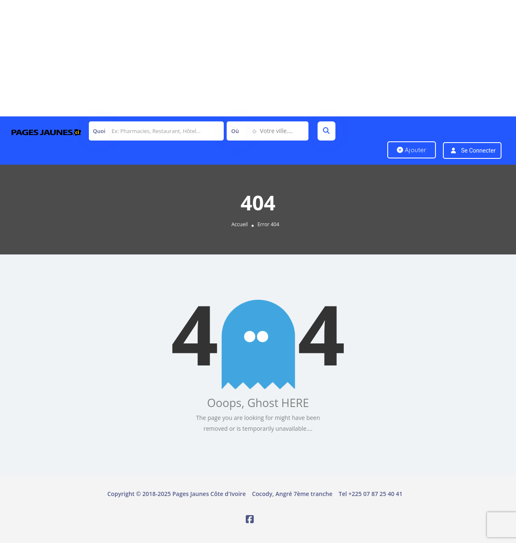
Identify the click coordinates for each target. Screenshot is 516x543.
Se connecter (478, 150)
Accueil (239, 224)
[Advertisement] (249, 58)
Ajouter (411, 150)
